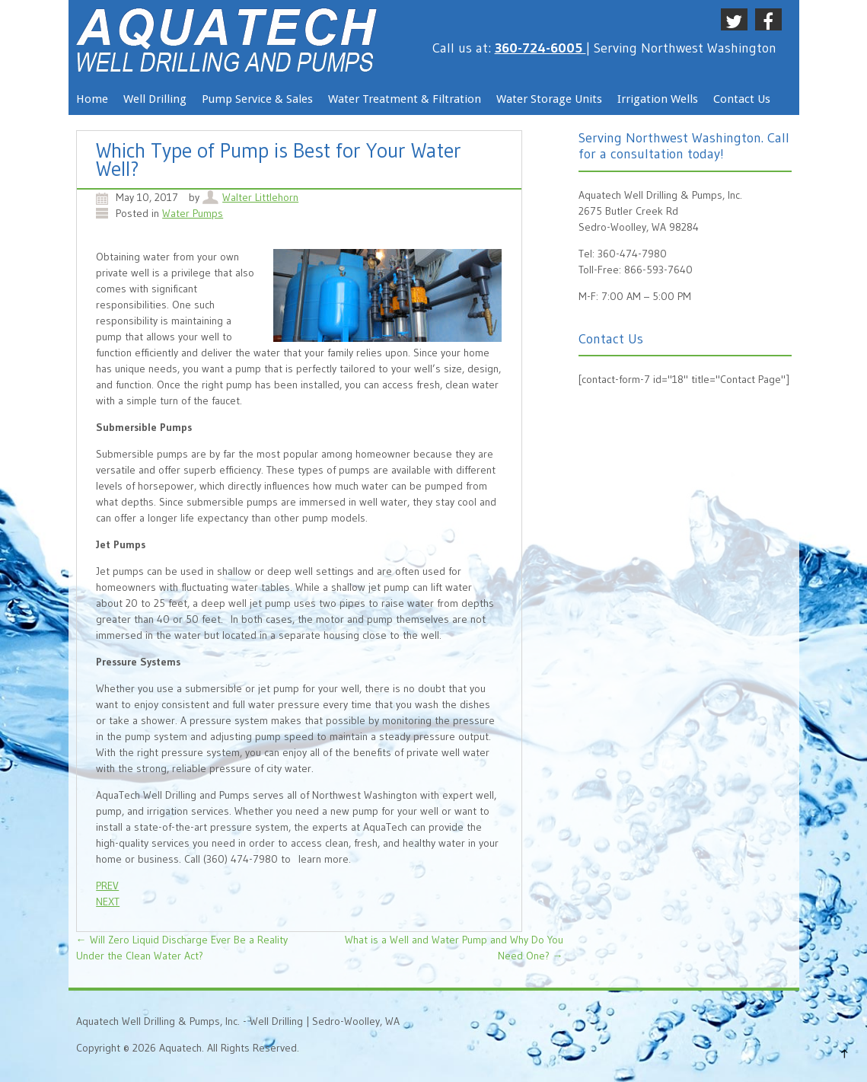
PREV (107, 885)
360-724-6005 (540, 48)
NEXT (108, 901)
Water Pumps (192, 213)
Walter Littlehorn (260, 197)
